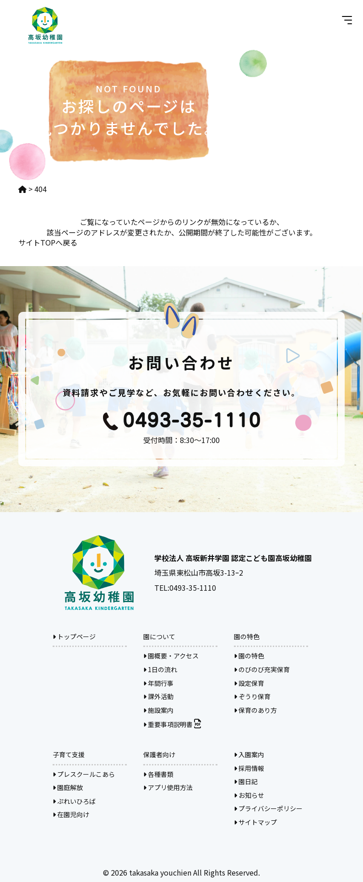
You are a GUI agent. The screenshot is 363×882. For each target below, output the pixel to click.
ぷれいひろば (74, 801)
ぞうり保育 (252, 696)
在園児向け (71, 814)
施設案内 (158, 710)
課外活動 (158, 696)
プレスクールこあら (84, 774)
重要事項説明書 (172, 724)
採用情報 (249, 768)
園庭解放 (68, 787)
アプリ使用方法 (168, 787)
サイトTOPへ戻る (47, 242)
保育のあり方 (255, 710)
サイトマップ (255, 822)
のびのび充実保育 (262, 669)
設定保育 (249, 683)
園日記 (246, 781)
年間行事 (158, 683)
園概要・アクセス (171, 655)
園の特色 (249, 655)
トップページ (74, 636)
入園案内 (249, 754)
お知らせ (249, 795)
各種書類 (158, 774)
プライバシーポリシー (268, 808)
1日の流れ (160, 669)
